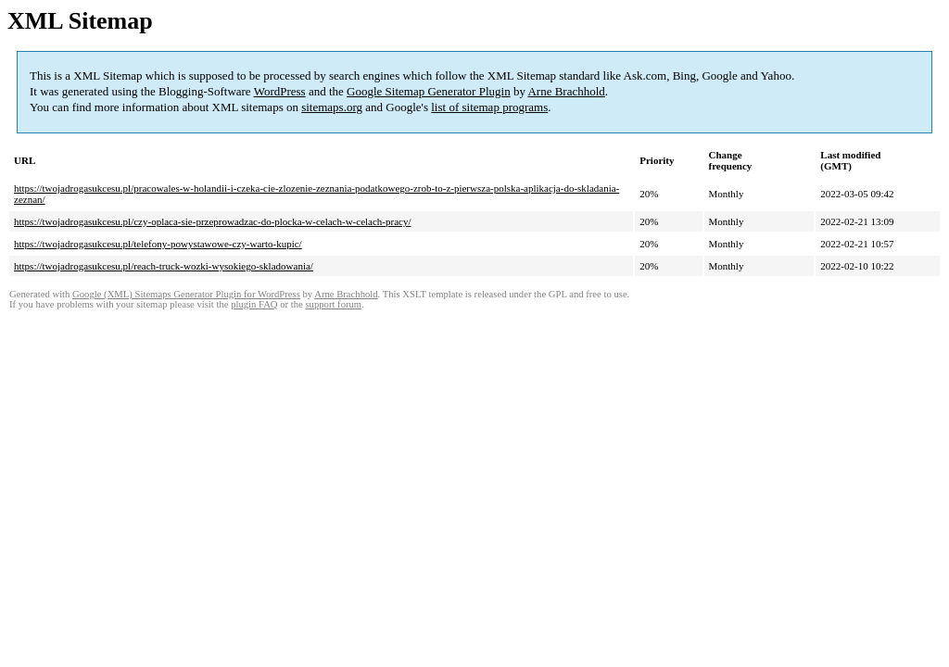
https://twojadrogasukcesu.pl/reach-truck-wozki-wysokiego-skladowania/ (163, 265)
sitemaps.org (331, 107)
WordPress (280, 91)
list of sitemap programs (489, 107)
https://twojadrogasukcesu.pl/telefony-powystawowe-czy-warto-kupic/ (158, 243)
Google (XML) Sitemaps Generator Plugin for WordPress (186, 294)
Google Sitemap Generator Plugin (429, 91)
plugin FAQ (254, 304)
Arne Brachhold (565, 91)
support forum (333, 304)
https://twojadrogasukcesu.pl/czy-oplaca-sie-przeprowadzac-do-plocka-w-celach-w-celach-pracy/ (212, 221)
